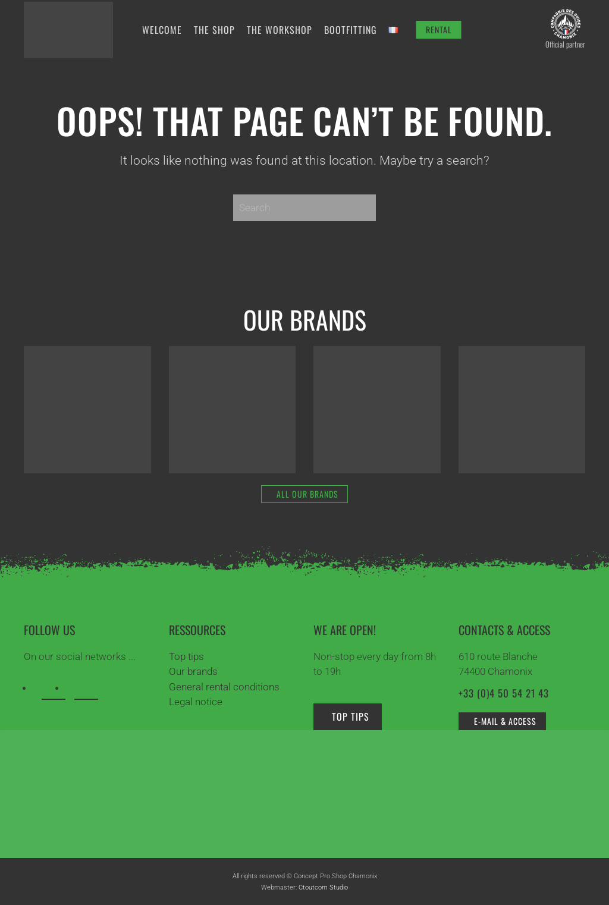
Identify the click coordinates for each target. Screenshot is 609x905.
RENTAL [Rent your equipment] (439, 29)
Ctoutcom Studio (323, 887)
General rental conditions (224, 687)
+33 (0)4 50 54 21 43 (504, 693)
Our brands (193, 671)
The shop (214, 30)
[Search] (304, 207)
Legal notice (195, 702)
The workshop (279, 30)
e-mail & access (505, 721)
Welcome (162, 30)
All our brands (307, 494)
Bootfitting (350, 30)
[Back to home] (68, 29)
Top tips (186, 656)
